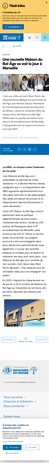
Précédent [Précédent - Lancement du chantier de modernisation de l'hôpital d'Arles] (8, 340)
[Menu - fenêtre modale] (45, 37)
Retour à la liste (26, 339)
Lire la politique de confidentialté (13, 441)
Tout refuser (31, 447)
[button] (24, 313)
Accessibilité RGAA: (20, 382)
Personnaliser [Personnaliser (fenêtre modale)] (13, 453)
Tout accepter (12, 447)
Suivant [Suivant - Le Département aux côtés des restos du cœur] (42, 340)
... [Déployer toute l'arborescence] (8, 46)
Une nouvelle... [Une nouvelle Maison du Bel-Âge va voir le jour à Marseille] (17, 46)
